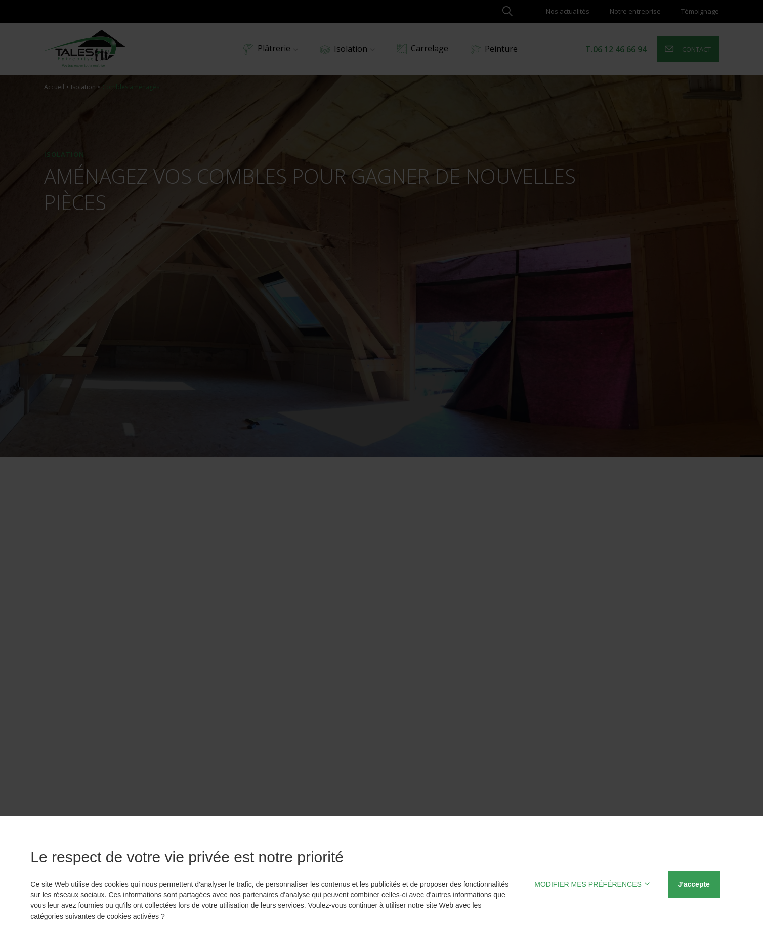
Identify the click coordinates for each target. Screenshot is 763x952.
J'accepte (694, 884)
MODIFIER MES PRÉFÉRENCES (592, 884)
